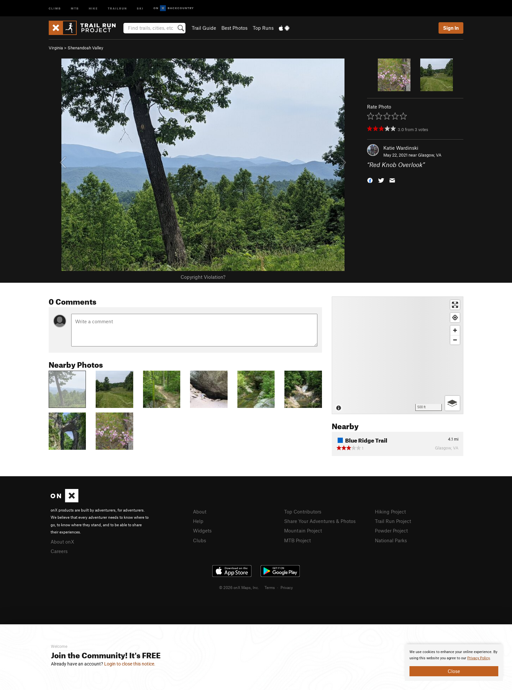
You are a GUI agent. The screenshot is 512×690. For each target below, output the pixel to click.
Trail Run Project (393, 521)
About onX (62, 542)
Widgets (202, 530)
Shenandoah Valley (85, 47)
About (199, 511)
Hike (93, 8)
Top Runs (263, 28)
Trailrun (117, 8)
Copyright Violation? (203, 277)
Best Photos (234, 28)
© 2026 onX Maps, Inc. (239, 587)
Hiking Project (390, 511)
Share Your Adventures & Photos (320, 521)
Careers (59, 551)
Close (454, 671)
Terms (269, 587)
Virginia (56, 47)
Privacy (286, 587)
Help (198, 521)
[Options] (452, 403)
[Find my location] (455, 317)
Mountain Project (303, 530)
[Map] (397, 355)
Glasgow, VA (429, 155)
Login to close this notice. (129, 663)
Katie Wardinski (400, 148)
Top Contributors (302, 511)
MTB (75, 8)
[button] (370, 180)
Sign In (451, 28)
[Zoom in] (455, 330)
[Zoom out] (455, 340)
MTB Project (297, 540)
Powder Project (391, 530)
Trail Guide (204, 28)
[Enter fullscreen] (455, 305)
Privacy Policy (478, 658)
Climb (55, 8)
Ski (140, 8)
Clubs (199, 540)
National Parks (391, 540)
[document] (453, 662)
